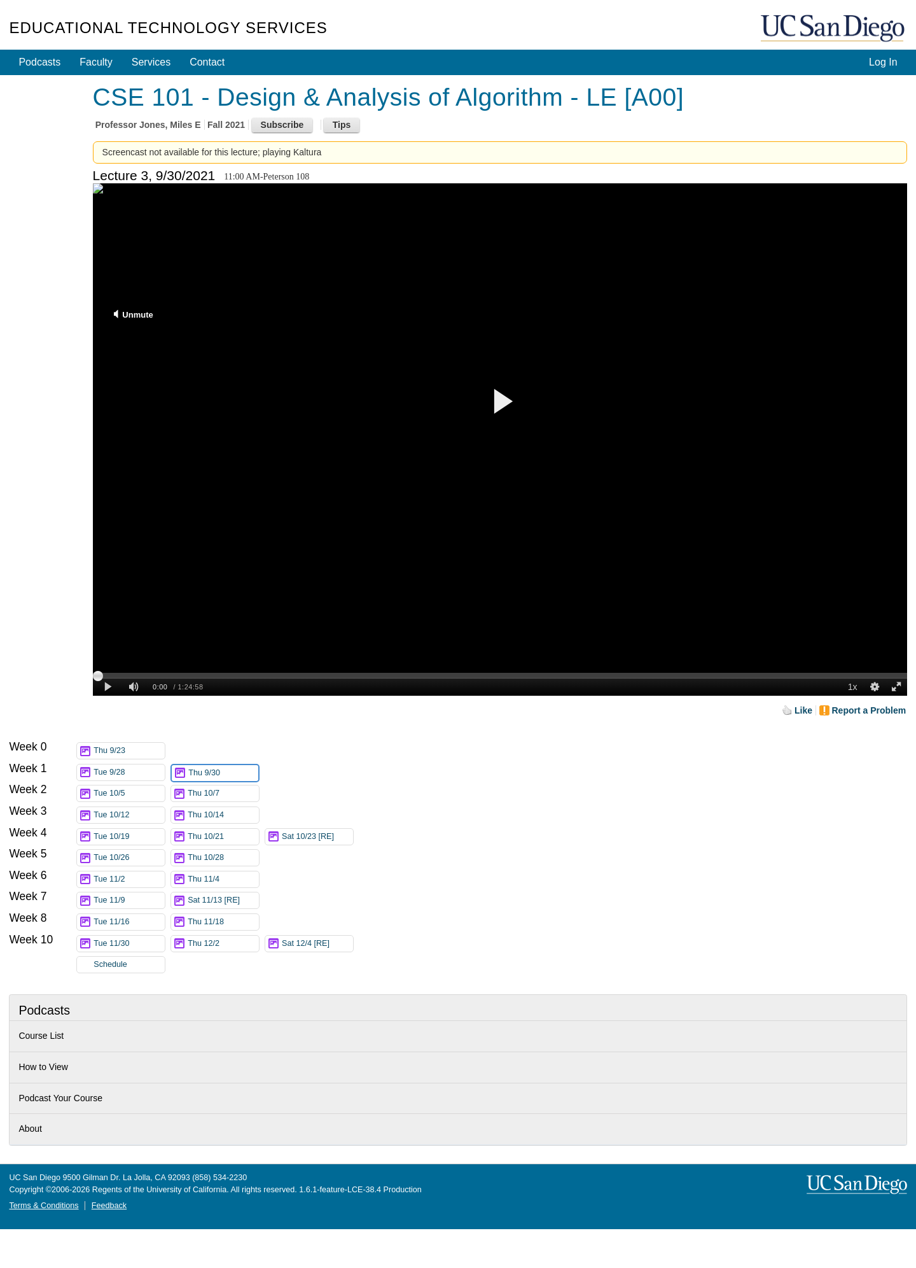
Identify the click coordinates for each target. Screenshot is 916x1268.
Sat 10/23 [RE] (317, 837)
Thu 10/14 (223, 815)
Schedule (110, 964)
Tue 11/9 (129, 900)
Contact (207, 62)
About (30, 1129)
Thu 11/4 (223, 879)
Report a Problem (869, 710)
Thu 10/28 (223, 858)
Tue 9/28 (129, 772)
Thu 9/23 (129, 751)
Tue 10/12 (129, 815)
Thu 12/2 (223, 944)
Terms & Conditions (43, 1205)
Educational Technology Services (168, 27)
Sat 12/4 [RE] (317, 944)
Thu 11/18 (223, 922)
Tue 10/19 (129, 837)
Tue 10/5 (129, 793)
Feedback (109, 1205)
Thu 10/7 (223, 793)
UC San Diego (834, 29)
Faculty (96, 62)
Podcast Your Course (60, 1098)
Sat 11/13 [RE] (223, 900)
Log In (883, 62)
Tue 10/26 (129, 858)
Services (151, 62)
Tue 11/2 (129, 879)
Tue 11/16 (129, 922)
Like (803, 710)
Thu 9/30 (223, 773)
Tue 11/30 (129, 944)
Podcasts (39, 62)
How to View (43, 1067)
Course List (41, 1036)
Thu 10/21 (223, 837)
